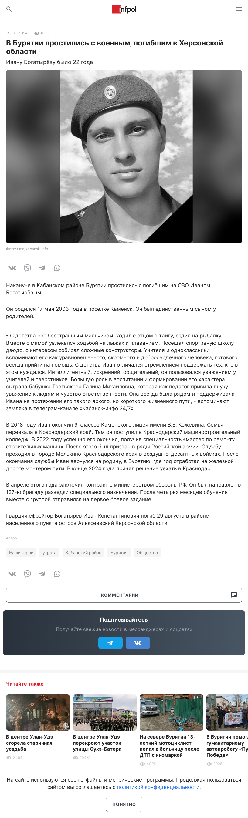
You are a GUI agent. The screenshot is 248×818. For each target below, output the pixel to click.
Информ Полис (124, 9)
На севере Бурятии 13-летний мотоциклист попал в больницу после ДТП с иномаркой (169, 746)
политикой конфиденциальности (158, 787)
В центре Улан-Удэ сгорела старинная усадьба (29, 743)
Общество (147, 552)
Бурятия (118, 552)
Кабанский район (83, 552)
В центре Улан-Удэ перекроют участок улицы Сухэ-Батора (97, 743)
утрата (49, 552)
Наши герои (21, 552)
